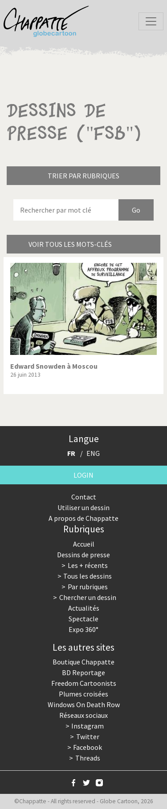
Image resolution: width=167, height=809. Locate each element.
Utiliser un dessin (83, 507)
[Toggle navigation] (150, 21)
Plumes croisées (83, 693)
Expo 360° (83, 629)
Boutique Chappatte (83, 661)
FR (71, 453)
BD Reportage (83, 672)
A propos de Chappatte (83, 518)
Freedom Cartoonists (83, 683)
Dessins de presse (83, 554)
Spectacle (83, 618)
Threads (87, 757)
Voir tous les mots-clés (70, 244)
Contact (83, 496)
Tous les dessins (87, 576)
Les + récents (88, 565)
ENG (93, 453)
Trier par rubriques (83, 175)
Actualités (83, 608)
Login (83, 475)
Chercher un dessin (87, 597)
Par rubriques (88, 586)
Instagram (87, 725)
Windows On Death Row (84, 704)
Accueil (83, 543)
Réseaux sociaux (83, 715)
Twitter (87, 736)
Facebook (87, 747)
